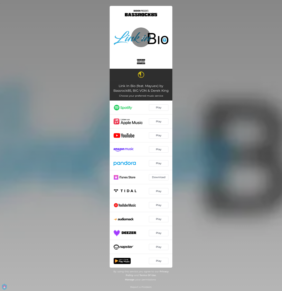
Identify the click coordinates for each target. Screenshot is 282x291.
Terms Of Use (147, 275)
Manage (130, 279)
